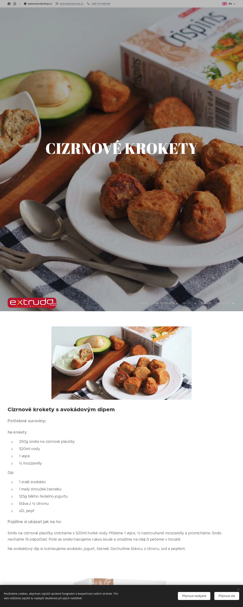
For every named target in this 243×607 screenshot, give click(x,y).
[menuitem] (142, 303)
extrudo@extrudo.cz (71, 3)
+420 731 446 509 (100, 3)
